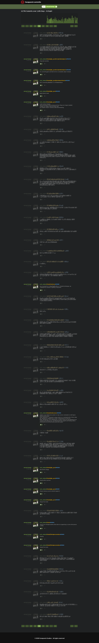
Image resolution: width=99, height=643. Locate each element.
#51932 (58, 478)
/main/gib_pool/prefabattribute (56, 80)
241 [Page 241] (43, 26)
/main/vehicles (51, 284)
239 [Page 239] (35, 26)
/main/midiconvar (52, 413)
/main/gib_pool (51, 91)
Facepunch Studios (45, 638)
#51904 (52, 522)
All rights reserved (58, 638)
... (51, 26)
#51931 (57, 489)
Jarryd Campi (27, 59)
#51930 (58, 500)
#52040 (68, 59)
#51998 (57, 284)
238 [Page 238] (31, 26)
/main (48, 522)
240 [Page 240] (39, 26)
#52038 (68, 69)
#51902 (62, 545)
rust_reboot (43, 59)
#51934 (58, 467)
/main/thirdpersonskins (53, 534)
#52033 (58, 91)
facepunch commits (31, 2)
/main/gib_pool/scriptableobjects (56, 59)
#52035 (67, 80)
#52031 (58, 102)
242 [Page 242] (47, 26)
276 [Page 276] (55, 26)
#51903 (62, 534)
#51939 (59, 413)
